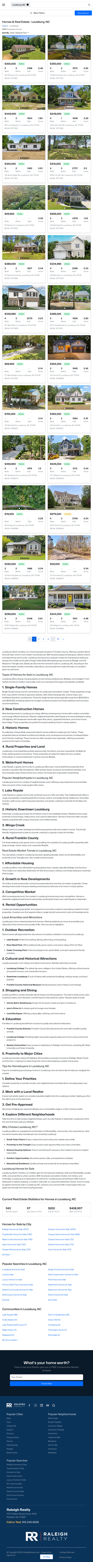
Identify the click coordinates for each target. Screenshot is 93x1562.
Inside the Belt (54, 1437)
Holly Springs (12, 1445)
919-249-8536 (30, 1522)
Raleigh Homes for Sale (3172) (15, 1229)
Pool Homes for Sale (57, 1279)
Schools (5, 1300)
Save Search (83, 13)
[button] (3, 4)
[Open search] (61, 5)
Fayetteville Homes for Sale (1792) (17, 1234)
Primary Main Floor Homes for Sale (17, 1284)
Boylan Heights (54, 1422)
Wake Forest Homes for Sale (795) (17, 1239)
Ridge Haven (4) (9, 1330)
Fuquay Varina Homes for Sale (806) (64, 1234)
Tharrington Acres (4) (57, 1330)
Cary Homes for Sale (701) (59, 1249)
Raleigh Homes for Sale (17, 1464)
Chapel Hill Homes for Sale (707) (16, 1249)
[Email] (46, 1377)
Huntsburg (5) (54, 1325)
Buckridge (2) (54, 1335)
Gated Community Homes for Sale (17, 1289)
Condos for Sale (13, 1472)
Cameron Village (55, 1426)
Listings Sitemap (66, 1552)
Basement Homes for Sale (60, 1289)
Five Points (52, 1433)
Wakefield (52, 1453)
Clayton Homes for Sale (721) (61, 1239)
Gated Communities (15, 1491)
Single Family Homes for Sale (61, 1269)
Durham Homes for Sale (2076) (62, 1229)
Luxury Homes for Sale (12, 1279)
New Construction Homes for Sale (63, 1274)
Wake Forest (12, 1453)
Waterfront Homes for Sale (60, 1284)
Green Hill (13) (54, 1320)
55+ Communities (14, 1484)
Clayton (10, 1430)
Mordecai (52, 1441)
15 (58, 639)
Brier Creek (53, 1418)
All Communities (10, 1340)
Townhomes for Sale (15, 1468)
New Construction (14, 1476)
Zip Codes (52, 1300)
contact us (46, 1185)
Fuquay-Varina (13, 1437)
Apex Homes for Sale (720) (14, 1244)
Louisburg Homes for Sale (13, 1269)
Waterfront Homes (15, 1487)
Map (46, 1557)
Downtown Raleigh (56, 1430)
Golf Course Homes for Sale (14, 1295)
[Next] (63, 639)
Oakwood (52, 1449)
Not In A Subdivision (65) (58, 1315)
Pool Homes (12, 1499)
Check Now (46, 1383)
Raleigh (10, 1449)
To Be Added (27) (9, 1320)
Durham (10, 1433)
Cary (9, 1422)
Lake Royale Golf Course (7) (14, 1325)
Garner (10, 1441)
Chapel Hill (11, 1426)
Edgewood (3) (8, 1335)
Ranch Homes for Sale (58, 1295)
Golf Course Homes (15, 1495)
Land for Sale (8, 1274)
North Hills (52, 1445)
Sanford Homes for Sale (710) (61, 1244)
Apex (9, 1418)
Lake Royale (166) (10, 1315)
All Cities (7, 1254)
